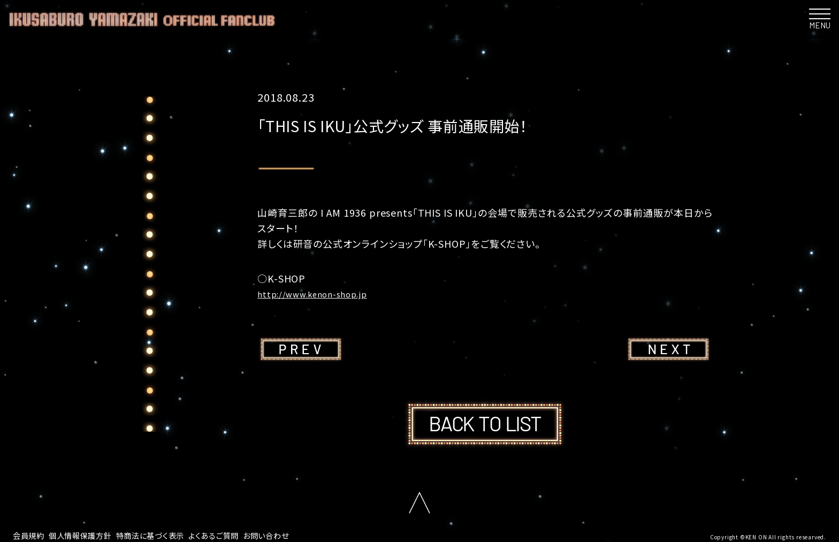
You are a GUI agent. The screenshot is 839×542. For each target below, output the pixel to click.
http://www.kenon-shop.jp (322, 293)
